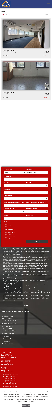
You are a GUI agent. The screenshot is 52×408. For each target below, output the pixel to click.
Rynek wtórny (9, 227)
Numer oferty (8, 196)
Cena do (28, 183)
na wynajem (11, 375)
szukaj (37, 241)
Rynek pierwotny (10, 225)
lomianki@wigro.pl (9, 365)
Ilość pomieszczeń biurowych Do (36, 202)
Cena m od (7, 215)
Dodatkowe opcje (9, 229)
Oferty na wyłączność (11, 238)
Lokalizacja (7, 189)
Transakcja (29, 170)
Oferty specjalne (10, 234)
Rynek (5, 222)
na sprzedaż (11, 387)
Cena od (6, 183)
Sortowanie (45, 14)
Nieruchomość (8, 170)
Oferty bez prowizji (10, 236)
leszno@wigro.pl (9, 372)
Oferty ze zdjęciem (10, 232)
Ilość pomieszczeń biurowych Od (14, 202)
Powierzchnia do (31, 209)
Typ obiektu (7, 176)
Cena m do (29, 215)
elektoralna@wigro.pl (10, 357)
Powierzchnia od (9, 209)
